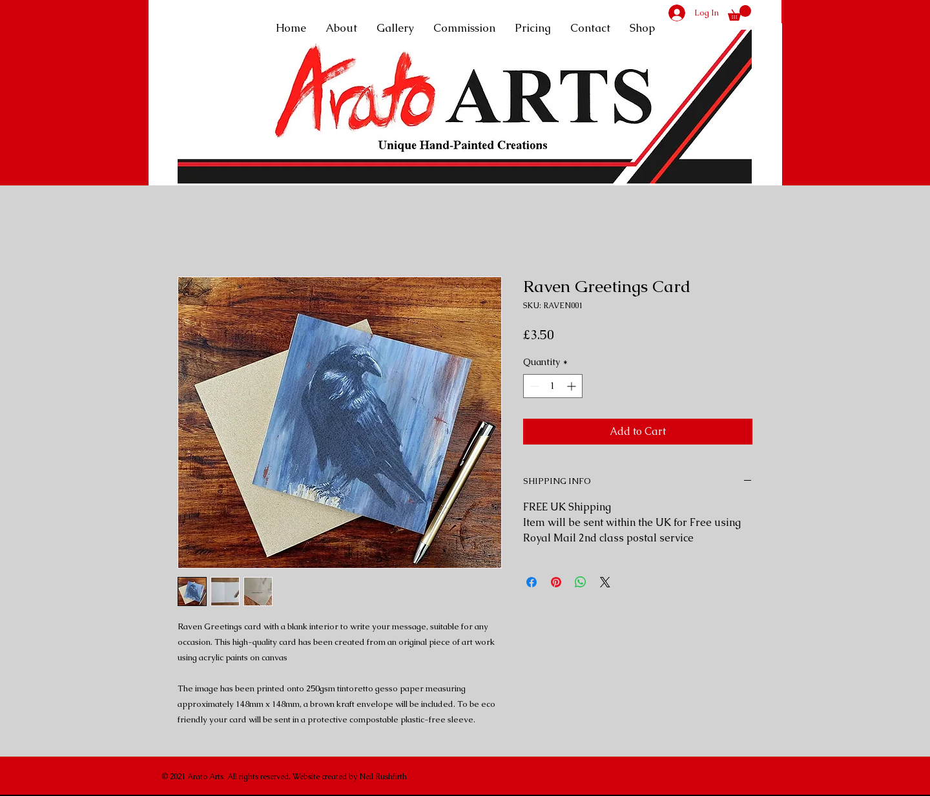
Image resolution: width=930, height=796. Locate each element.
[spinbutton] (552, 386)
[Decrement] (533, 386)
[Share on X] (605, 582)
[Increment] (572, 386)
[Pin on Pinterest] (556, 582)
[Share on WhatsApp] (580, 582)
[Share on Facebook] (531, 582)
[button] (739, 13)
